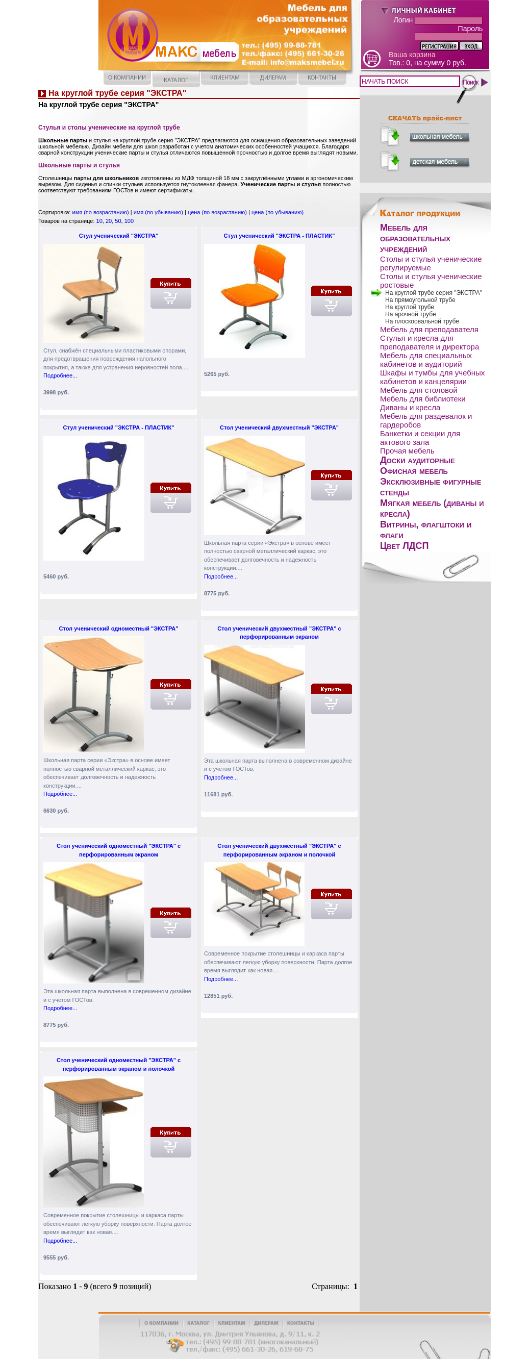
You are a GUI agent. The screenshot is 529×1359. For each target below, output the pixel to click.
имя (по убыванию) (158, 212)
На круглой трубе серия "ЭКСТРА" (433, 292)
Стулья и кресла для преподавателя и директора (429, 342)
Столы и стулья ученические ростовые (431, 280)
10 (99, 221)
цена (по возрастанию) (217, 212)
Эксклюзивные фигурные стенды (430, 486)
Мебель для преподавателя (429, 329)
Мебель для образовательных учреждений (415, 238)
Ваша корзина (412, 55)
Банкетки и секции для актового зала (420, 437)
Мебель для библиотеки (423, 398)
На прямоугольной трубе (420, 300)
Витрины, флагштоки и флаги (425, 529)
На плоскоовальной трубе (422, 321)
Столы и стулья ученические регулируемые (431, 263)
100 (129, 221)
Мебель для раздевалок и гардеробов (426, 420)
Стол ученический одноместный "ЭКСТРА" (118, 628)
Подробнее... (60, 375)
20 (109, 221)
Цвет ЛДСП (404, 546)
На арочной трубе (410, 314)
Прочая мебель (407, 450)
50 (118, 221)
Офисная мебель (414, 471)
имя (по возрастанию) (100, 212)
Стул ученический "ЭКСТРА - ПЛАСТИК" (279, 236)
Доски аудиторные (417, 460)
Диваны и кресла (410, 407)
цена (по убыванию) (277, 212)
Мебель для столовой (419, 390)
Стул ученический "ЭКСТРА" (119, 236)
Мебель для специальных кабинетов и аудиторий (426, 359)
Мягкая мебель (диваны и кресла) (432, 508)
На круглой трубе (409, 307)
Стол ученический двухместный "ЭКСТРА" (279, 427)
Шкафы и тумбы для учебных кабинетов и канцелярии (432, 377)
